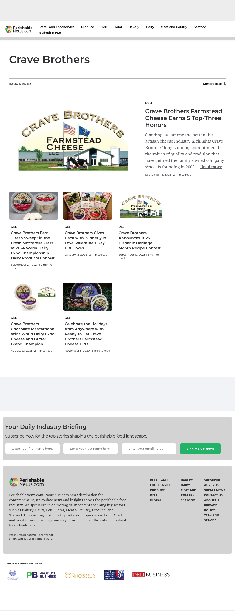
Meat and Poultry (174, 27)
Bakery (134, 27)
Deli (104, 27)
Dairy (150, 27)
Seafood (200, 27)
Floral (117, 27)
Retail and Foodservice (56, 27)
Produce (87, 27)
